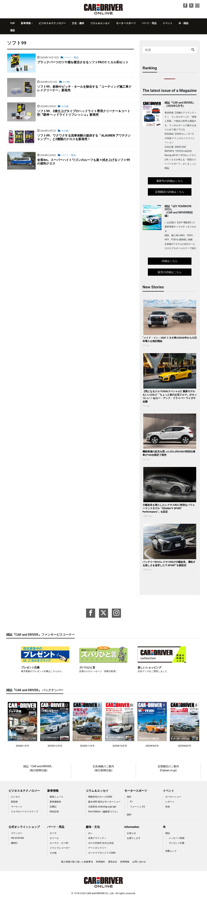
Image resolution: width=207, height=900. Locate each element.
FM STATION (17, 838)
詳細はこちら (170, 260)
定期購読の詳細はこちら (169, 191)
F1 (131, 801)
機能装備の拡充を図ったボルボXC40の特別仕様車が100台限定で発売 (169, 453)
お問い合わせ (139, 861)
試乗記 (53, 806)
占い (90, 833)
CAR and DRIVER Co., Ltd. (100, 893)
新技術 (14, 801)
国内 (129, 814)
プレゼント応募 (176, 843)
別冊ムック (171, 851)
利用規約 (100, 861)
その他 (53, 853)
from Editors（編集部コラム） (103, 811)
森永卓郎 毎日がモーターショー (104, 801)
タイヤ (53, 833)
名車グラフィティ (97, 838)
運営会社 (112, 861)
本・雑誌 (183, 23)
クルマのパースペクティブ (24, 811)
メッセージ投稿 (176, 838)
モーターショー (173, 796)
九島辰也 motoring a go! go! (102, 806)
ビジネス (15, 796)
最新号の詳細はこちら (169, 180)
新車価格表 (55, 801)
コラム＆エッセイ (100, 23)
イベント (167, 23)
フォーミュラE (137, 806)
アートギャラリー (97, 848)
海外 (129, 796)
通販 (12, 30)
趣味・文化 (93, 827)
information (131, 827)
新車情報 (26, 23)
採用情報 (124, 861)
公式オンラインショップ (24, 827)
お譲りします (133, 838)
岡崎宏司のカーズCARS (100, 796)
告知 (167, 806)
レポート (169, 801)
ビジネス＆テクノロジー (52, 23)
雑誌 (167, 833)
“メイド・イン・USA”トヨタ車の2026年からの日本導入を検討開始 (170, 339)
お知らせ (131, 833)
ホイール (54, 838)
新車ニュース (56, 796)
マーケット (16, 806)
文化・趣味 (78, 23)
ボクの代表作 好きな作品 (101, 843)
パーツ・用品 (149, 23)
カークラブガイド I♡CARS (101, 853)
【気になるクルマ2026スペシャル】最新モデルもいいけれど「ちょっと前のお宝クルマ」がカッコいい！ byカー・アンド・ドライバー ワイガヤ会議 (170, 396)
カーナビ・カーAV (59, 843)
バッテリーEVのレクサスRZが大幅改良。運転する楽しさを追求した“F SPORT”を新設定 (169, 563)
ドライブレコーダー (60, 848)
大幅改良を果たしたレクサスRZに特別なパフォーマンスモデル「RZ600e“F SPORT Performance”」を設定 (169, 508)
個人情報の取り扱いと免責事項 (77, 861)
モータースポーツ (126, 23)
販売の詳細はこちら (170, 272)
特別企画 (54, 811)
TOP (12, 23)
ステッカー (16, 833)
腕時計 (14, 843)
